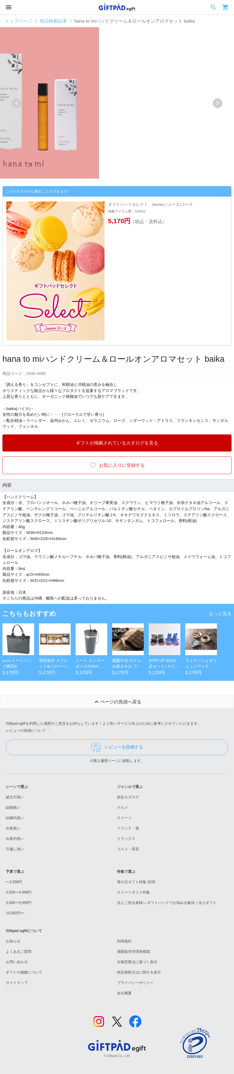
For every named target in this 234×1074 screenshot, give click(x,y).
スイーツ (124, 818)
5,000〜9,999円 (18, 903)
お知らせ (13, 941)
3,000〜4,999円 (18, 892)
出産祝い (13, 828)
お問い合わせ (17, 962)
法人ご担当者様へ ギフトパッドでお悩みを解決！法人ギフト (167, 903)
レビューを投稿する (117, 747)
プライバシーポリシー (135, 983)
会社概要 (124, 993)
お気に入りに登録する (117, 465)
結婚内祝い (15, 818)
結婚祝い (13, 807)
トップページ (18, 21)
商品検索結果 (53, 21)
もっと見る (220, 613)
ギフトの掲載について (24, 972)
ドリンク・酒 (128, 828)
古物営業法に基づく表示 (137, 962)
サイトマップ (17, 983)
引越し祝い (15, 849)
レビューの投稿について (29, 731)
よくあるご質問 (18, 951)
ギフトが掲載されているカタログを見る (117, 442)
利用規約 (124, 941)
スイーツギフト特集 (133, 892)
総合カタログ (128, 797)
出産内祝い (15, 838)
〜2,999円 (14, 882)
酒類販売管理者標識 (133, 951)
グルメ (122, 807)
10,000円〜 (15, 913)
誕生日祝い (15, 797)
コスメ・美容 (128, 849)
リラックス (126, 838)
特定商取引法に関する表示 (139, 972)
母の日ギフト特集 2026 (136, 882)
